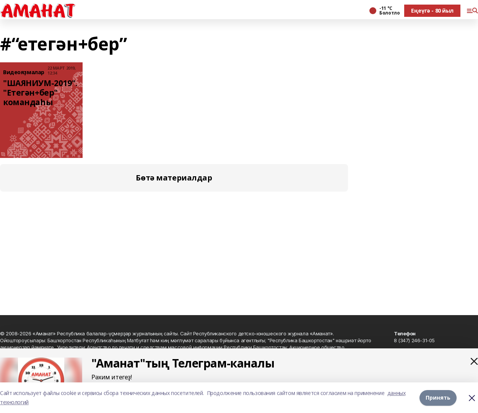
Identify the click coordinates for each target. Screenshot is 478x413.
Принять (438, 397)
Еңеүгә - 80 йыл (432, 10)
